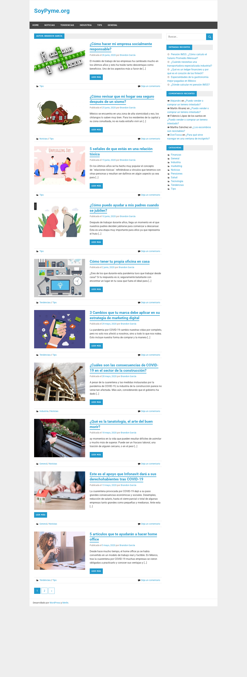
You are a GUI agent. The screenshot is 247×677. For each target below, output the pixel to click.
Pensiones (176, 173)
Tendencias (67, 25)
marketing (176, 166)
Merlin (65, 603)
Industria (86, 25)
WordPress (55, 603)
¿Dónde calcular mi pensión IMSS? (190, 84)
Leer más (96, 77)
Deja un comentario (150, 86)
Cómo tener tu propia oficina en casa (121, 262)
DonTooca (176, 135)
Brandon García (128, 55)
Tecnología (177, 181)
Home (35, 25)
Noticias (49, 25)
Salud (174, 177)
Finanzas (176, 155)
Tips (99, 25)
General (112, 25)
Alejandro (175, 101)
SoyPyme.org (52, 11)
